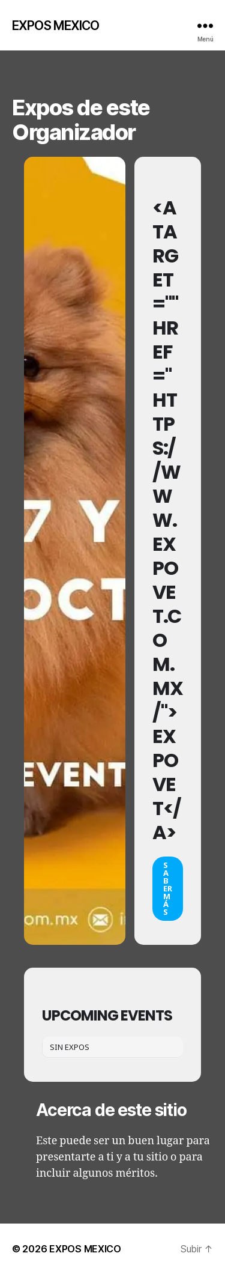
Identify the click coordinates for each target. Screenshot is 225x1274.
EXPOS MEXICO (56, 25)
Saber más (167, 888)
